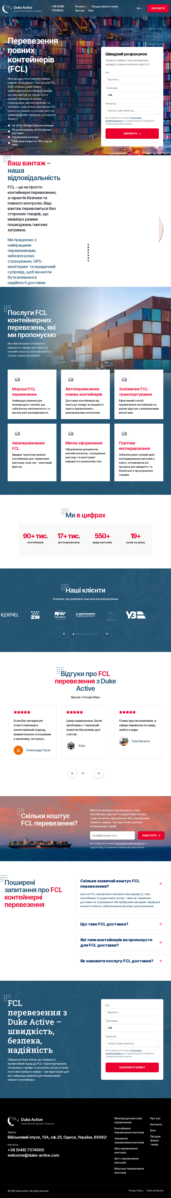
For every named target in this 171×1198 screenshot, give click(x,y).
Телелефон (132, 91)
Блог (91, 10)
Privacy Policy (136, 1190)
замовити (132, 133)
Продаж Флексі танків (155, 1140)
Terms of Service (154, 1190)
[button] (64, 633)
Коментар (132, 108)
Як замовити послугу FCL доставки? (116, 960)
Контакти (158, 8)
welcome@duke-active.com (33, 1155)
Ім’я (132, 76)
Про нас (79, 10)
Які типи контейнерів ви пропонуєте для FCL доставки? (116, 942)
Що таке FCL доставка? (104, 924)
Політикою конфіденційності (130, 843)
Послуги (81, 6)
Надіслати (151, 835)
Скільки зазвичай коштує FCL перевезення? (110, 883)
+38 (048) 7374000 (57, 8)
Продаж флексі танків (105, 6)
